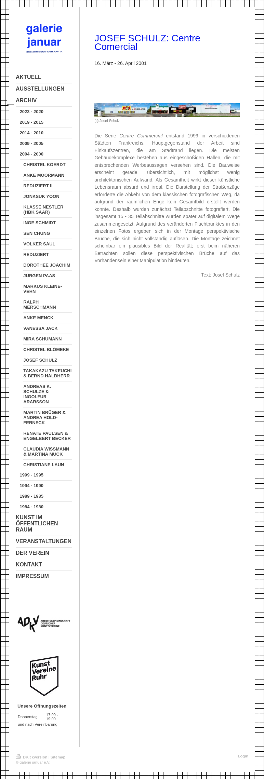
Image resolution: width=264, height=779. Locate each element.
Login (243, 756)
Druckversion (32, 757)
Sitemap (58, 757)
